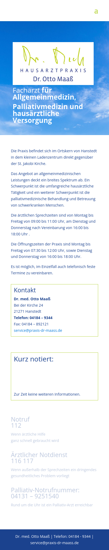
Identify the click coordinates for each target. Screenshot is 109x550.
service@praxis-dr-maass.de (38, 330)
